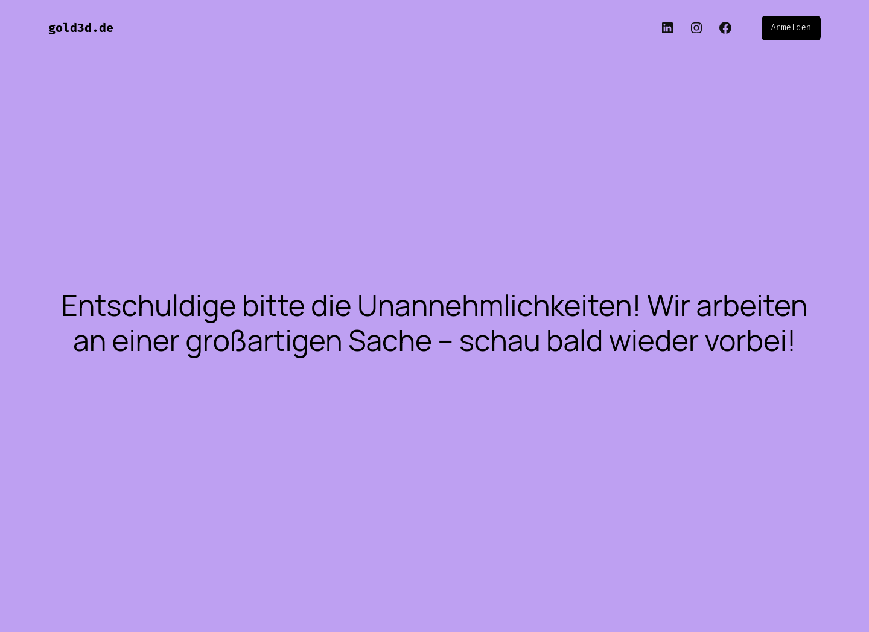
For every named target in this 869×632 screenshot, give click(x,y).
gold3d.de (80, 28)
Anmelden (791, 27)
